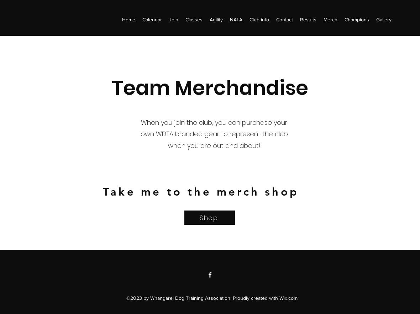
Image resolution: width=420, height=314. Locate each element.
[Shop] (209, 218)
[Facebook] (210, 274)
